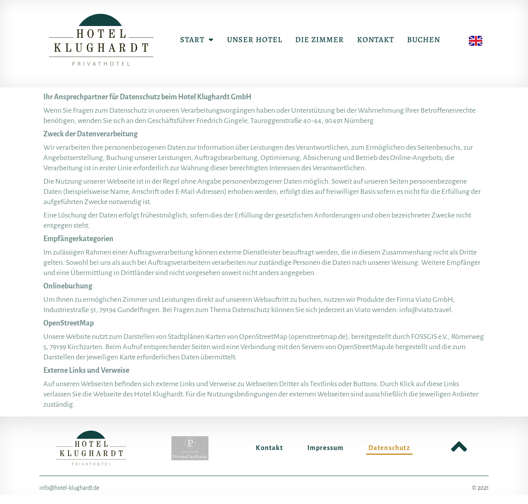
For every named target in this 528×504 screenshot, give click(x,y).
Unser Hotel (254, 39)
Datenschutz (389, 448)
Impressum (325, 448)
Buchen (423, 39)
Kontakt (375, 39)
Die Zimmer (319, 39)
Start (197, 40)
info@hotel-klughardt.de (69, 488)
